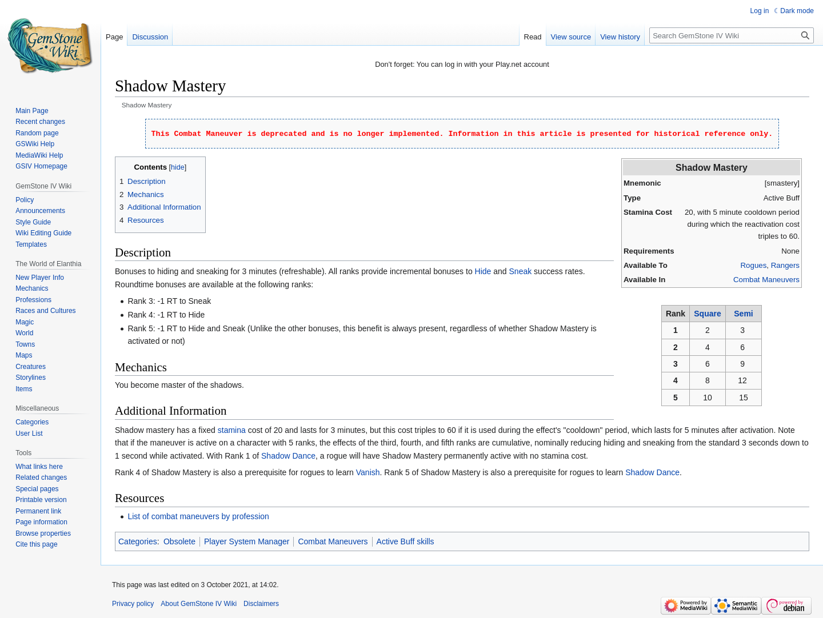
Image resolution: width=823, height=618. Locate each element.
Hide (483, 271)
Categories (137, 541)
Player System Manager (246, 541)
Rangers (785, 265)
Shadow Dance (288, 455)
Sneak (520, 271)
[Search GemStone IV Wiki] (731, 35)
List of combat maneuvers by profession (198, 516)
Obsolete (179, 541)
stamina (232, 430)
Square (707, 313)
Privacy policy (133, 604)
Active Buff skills (405, 541)
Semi (743, 313)
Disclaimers (261, 604)
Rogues (754, 265)
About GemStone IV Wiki (199, 604)
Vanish (368, 472)
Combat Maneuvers (766, 279)
